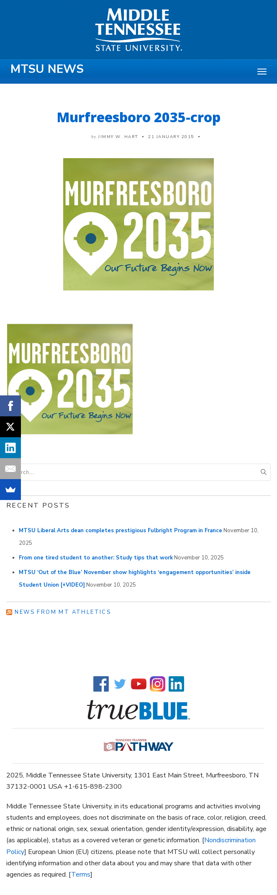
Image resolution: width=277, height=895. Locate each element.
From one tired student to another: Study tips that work (96, 558)
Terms (80, 874)
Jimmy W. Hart (118, 137)
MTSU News (47, 69)
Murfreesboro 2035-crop (139, 117)
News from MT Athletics (63, 612)
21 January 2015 (171, 137)
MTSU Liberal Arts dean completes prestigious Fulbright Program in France (120, 530)
